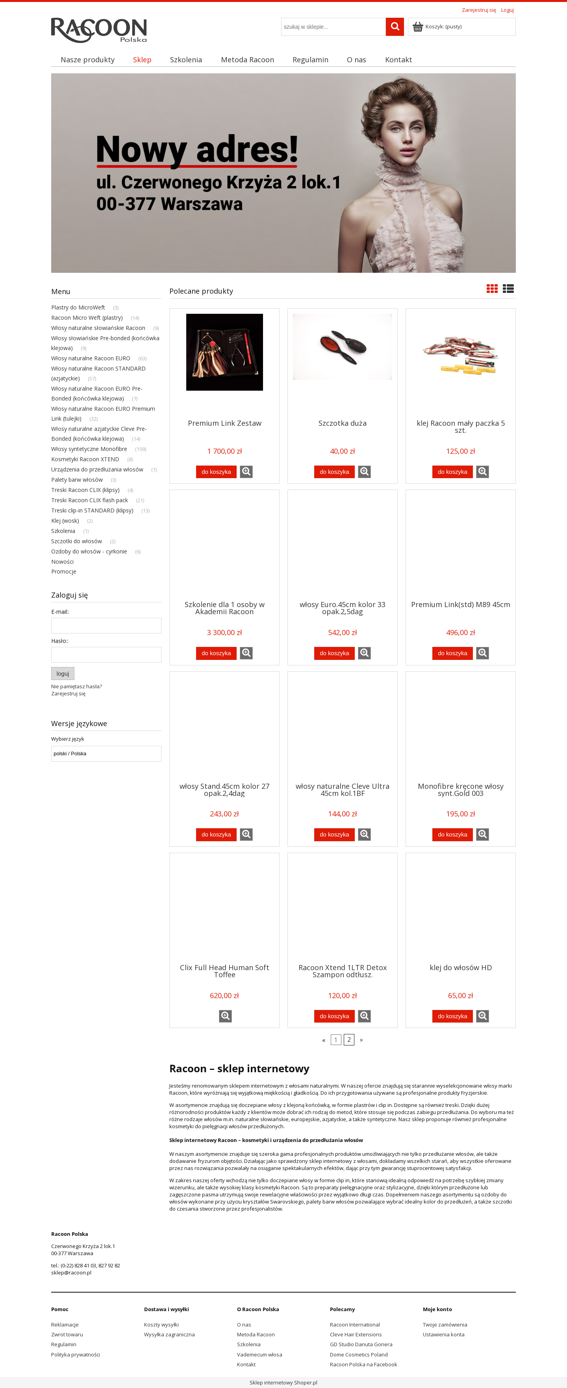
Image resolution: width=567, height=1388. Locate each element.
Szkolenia (249, 1344)
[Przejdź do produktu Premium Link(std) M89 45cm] (460, 544)
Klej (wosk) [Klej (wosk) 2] (65, 520)
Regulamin (63, 1344)
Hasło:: (60, 641)
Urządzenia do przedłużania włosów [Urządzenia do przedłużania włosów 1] (97, 469)
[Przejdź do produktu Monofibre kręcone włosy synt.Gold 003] (460, 726)
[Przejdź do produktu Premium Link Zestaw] (224, 363)
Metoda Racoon (256, 1334)
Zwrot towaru (67, 1334)
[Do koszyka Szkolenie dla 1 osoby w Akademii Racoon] (216, 653)
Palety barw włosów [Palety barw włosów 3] (77, 479)
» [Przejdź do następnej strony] (361, 1040)
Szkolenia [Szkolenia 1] (63, 531)
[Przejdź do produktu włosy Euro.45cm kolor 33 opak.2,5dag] (342, 544)
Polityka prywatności (75, 1354)
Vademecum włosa (259, 1354)
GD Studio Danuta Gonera (361, 1344)
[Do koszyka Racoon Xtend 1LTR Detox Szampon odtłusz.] (334, 1016)
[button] (246, 472)
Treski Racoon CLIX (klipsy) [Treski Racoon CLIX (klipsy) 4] (85, 490)
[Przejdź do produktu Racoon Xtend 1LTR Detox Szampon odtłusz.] (342, 907)
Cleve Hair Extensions (356, 1334)
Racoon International (355, 1324)
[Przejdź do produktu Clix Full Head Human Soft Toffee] (224, 907)
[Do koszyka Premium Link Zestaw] (216, 472)
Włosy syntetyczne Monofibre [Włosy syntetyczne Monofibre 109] (89, 449)
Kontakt (246, 1364)
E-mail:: (60, 611)
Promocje (63, 571)
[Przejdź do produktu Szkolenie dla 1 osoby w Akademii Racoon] (224, 544)
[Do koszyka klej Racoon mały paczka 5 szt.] (452, 472)
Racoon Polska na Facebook (363, 1364)
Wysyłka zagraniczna (169, 1334)
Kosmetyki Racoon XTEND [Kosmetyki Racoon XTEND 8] (85, 459)
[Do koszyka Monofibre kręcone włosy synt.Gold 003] (452, 834)
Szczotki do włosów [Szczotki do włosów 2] (76, 541)
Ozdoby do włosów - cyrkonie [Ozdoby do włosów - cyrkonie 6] (89, 551)
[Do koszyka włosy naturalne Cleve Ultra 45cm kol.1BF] (334, 834)
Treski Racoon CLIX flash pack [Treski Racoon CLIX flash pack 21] (89, 500)
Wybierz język (67, 739)
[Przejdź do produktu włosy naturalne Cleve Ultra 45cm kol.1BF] (342, 726)
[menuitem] (87, 60)
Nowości (62, 561)
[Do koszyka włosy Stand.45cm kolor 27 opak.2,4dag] (216, 834)
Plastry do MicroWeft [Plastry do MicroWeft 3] (78, 307)
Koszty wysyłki (161, 1324)
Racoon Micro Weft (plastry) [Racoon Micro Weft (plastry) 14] (87, 317)
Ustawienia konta (444, 1334)
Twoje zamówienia (445, 1324)
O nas (244, 1324)
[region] (283, 173)
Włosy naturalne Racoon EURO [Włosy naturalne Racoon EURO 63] (90, 358)
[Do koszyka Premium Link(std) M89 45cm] (452, 653)
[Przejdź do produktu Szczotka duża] (342, 363)
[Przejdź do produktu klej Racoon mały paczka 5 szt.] (460, 363)
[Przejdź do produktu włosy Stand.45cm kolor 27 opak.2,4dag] (224, 726)
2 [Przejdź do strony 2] (349, 1040)
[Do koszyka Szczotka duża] (334, 472)
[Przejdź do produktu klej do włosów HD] (460, 907)
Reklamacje (65, 1324)
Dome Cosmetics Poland (359, 1354)
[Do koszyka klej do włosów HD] (452, 1016)
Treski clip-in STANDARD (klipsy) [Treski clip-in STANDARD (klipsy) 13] (92, 510)
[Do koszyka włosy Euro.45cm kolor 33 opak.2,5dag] (334, 653)
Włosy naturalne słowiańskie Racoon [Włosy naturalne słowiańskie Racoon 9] (98, 328)
